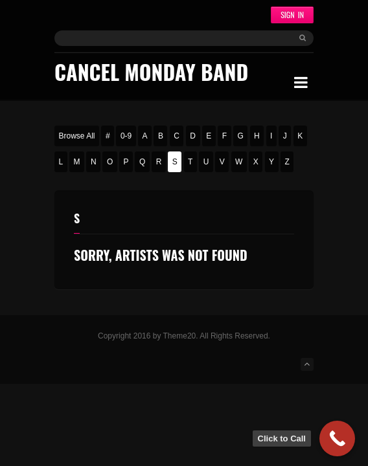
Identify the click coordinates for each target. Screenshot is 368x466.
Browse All (77, 135)
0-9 (126, 135)
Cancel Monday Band (151, 71)
